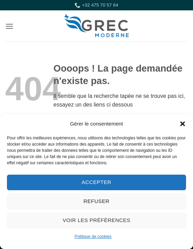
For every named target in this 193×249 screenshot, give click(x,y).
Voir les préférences (97, 220)
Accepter (96, 182)
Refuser (97, 201)
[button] (182, 123)
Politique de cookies (93, 236)
